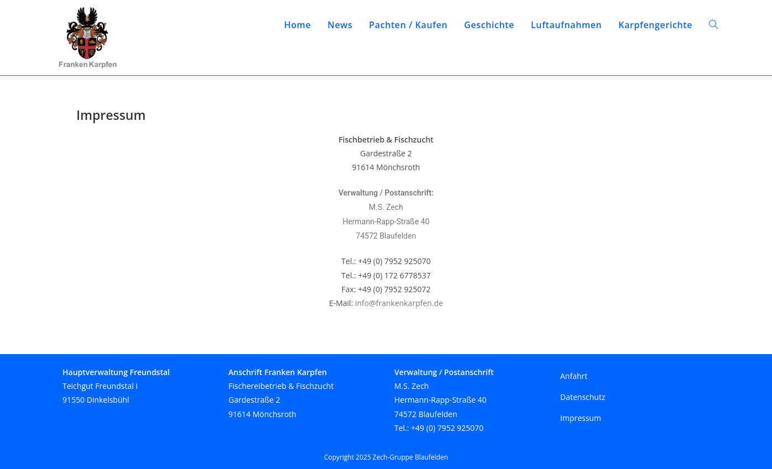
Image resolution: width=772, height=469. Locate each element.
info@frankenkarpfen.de (399, 303)
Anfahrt (573, 376)
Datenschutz (582, 397)
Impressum (580, 418)
